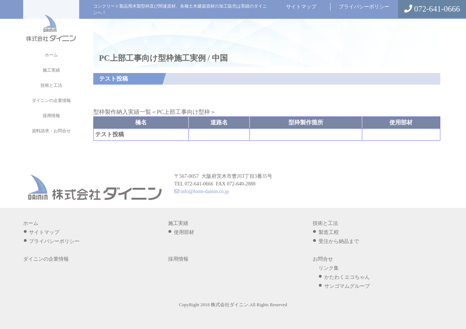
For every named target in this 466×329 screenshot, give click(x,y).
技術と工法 (51, 85)
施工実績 (51, 70)
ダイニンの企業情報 (51, 100)
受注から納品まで (338, 241)
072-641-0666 (432, 8)
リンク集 (328, 268)
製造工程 (328, 232)
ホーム (51, 54)
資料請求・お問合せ (51, 130)
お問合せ (323, 259)
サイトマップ (301, 6)
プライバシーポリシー (364, 6)
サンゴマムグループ (347, 286)
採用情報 (51, 115)
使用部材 (184, 232)
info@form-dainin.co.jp (201, 191)
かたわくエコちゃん (347, 277)
